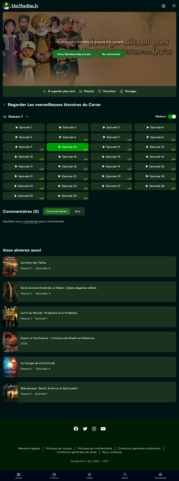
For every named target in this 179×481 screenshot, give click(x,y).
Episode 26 (73, 188)
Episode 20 (161, 168)
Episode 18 (74, 168)
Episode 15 (117, 159)
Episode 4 (155, 127)
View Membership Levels (71, 54)
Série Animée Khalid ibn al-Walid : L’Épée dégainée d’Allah (59, 289)
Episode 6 (74, 139)
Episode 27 (117, 188)
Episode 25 (30, 188)
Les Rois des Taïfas (33, 264)
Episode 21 (30, 178)
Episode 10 (74, 149)
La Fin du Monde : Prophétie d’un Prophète (49, 314)
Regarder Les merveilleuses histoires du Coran (52, 105)
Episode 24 (161, 178)
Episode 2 (67, 127)
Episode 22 (73, 178)
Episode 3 (111, 127)
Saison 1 (15, 117)
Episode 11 (117, 149)
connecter (30, 223)
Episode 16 (161, 159)
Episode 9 (30, 149)
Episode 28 (161, 188)
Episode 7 (117, 139)
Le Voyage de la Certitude (38, 364)
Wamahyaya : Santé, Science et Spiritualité (49, 390)
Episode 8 (161, 139)
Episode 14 (74, 159)
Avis (79, 212)
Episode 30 (73, 198)
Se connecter (115, 54)
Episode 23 (117, 178)
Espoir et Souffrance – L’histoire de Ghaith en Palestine (58, 339)
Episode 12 (161, 149)
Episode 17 (30, 168)
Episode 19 (117, 168)
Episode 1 (24, 127)
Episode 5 (24, 137)
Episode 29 (30, 198)
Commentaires (57, 212)
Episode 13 (30, 159)
